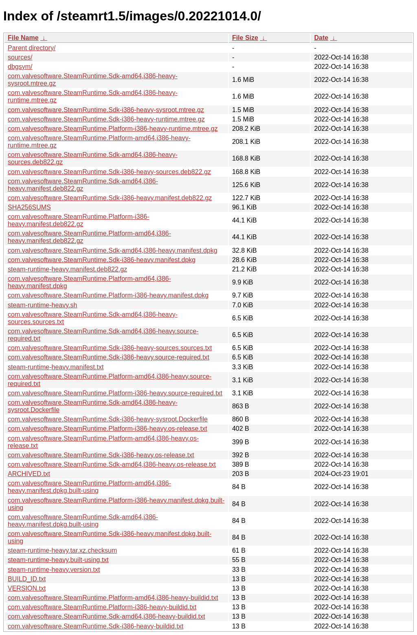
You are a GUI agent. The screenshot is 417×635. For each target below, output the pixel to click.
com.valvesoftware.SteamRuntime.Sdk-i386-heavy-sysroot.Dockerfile (108, 419)
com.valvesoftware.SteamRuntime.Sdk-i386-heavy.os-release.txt (101, 455)
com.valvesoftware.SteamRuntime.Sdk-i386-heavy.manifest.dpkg (101, 259)
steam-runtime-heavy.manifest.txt (55, 367)
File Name (23, 37)
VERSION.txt (27, 588)
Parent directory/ (31, 47)
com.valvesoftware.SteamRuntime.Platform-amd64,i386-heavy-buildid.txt (113, 597)
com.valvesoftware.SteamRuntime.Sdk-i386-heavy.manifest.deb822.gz (110, 197)
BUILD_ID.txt (27, 578)
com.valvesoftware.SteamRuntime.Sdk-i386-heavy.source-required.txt (108, 357)
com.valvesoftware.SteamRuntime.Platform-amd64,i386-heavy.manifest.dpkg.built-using (89, 487)
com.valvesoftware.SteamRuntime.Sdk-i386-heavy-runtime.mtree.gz (106, 119)
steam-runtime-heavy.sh (42, 305)
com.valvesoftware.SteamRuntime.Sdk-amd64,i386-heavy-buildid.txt (106, 616)
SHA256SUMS (29, 207)
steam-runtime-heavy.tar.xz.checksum (62, 550)
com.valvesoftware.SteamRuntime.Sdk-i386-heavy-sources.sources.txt (110, 347)
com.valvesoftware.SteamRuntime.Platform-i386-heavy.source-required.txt (115, 393)
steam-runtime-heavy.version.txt (54, 569)
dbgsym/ (20, 66)
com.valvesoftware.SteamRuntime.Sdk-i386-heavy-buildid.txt (95, 626)
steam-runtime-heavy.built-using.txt (58, 559)
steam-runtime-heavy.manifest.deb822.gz (67, 269)
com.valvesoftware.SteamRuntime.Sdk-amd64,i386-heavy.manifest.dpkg (112, 250)
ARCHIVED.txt (29, 473)
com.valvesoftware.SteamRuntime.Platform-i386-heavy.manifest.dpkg (108, 295)
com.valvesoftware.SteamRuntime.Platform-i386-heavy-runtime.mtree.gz (113, 128)
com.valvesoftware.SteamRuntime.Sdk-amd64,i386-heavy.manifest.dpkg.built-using (83, 521)
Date (321, 37)
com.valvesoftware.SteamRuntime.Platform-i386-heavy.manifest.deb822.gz (78, 220)
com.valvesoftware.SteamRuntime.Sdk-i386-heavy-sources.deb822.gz (109, 171)
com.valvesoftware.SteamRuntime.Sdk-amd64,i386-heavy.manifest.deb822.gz (83, 185)
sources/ (20, 57)
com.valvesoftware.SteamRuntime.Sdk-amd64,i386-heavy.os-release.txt (112, 464)
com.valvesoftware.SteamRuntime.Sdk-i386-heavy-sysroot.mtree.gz (106, 109)
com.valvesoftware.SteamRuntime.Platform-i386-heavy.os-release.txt (107, 428)
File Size (245, 37)
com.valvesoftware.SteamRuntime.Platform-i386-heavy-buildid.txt (102, 607)
